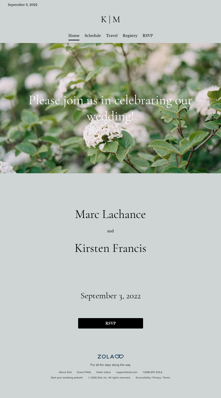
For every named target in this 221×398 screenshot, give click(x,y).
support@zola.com (126, 372)
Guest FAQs (84, 372)
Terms (166, 378)
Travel (112, 35)
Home (73, 35)
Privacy (157, 378)
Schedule (93, 35)
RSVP (148, 35)
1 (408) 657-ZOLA (152, 372)
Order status (103, 372)
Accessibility (143, 378)
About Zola (65, 372)
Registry (130, 35)
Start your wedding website (67, 378)
